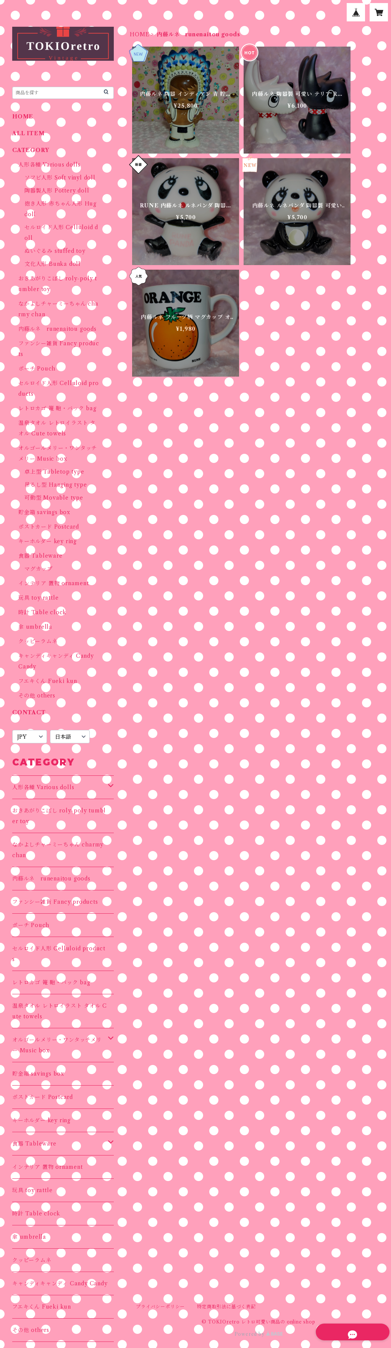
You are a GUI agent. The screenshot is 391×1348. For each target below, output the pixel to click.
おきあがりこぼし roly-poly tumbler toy (59, 816)
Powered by (258, 1334)
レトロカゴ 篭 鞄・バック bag (57, 408)
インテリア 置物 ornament (53, 583)
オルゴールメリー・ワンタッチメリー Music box (57, 1045)
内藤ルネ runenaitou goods (57, 328)
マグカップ (38, 568)
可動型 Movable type (53, 497)
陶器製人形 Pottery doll (56, 190)
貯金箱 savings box (44, 512)
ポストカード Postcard (48, 526)
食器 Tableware (40, 555)
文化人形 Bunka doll (52, 264)
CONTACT (29, 712)
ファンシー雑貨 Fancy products (55, 901)
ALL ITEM (28, 133)
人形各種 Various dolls (49, 164)
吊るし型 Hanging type (55, 484)
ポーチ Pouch (36, 368)
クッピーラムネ (38, 641)
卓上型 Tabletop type (54, 471)
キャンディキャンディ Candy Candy (60, 1283)
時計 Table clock (42, 612)
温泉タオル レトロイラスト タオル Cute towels (59, 1011)
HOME (139, 34)
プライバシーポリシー (160, 1306)
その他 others (36, 695)
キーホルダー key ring (47, 541)
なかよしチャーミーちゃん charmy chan (57, 850)
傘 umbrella (35, 626)
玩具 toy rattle (38, 597)
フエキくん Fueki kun (47, 681)
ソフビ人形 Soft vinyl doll (59, 177)
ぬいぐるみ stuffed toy (55, 251)
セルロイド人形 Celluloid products (58, 954)
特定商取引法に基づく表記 (226, 1306)
